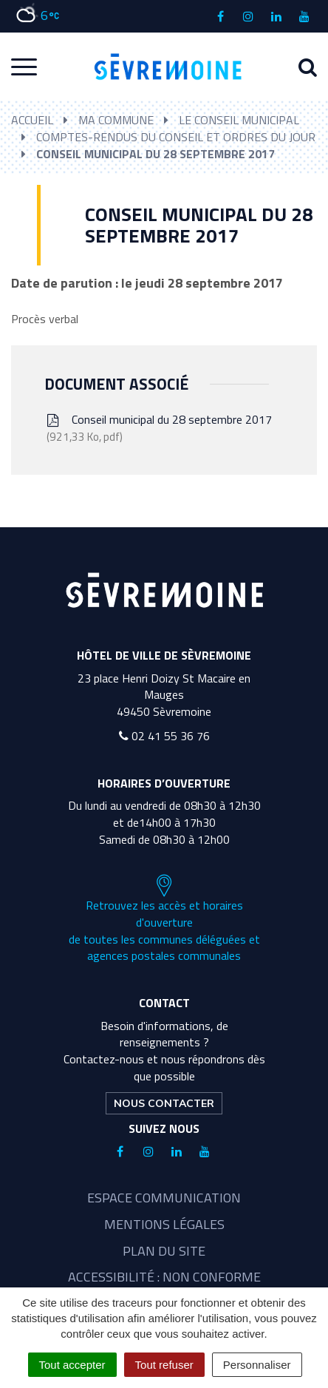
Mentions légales (164, 1224)
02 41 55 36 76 (164, 736)
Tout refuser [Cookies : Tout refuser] (164, 1364)
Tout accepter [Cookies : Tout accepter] (72, 1364)
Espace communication (164, 1198)
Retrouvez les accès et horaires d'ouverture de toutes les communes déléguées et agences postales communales (164, 919)
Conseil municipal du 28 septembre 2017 (158, 427)
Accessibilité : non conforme (164, 1277)
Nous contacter (164, 1103)
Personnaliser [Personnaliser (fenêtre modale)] (257, 1364)
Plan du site (164, 1251)
